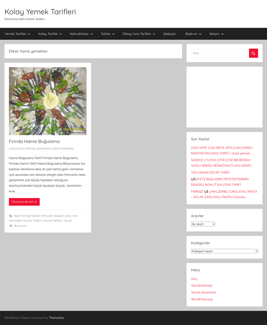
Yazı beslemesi (201, 285)
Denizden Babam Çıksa (56, 216)
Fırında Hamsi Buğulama (34, 141)
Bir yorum (20, 225)
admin (56, 148)
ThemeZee (56, 318)
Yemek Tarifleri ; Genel (57, 220)
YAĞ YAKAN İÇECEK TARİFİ (210, 172)
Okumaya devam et (24, 201)
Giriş (194, 279)
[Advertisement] (224, 97)
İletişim (217, 34)
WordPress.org (202, 299)
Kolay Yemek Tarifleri (40, 11)
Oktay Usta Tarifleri (139, 34)
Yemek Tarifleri (17, 34)
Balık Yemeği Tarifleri (27, 216)
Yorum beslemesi (203, 292)
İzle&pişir (169, 34)
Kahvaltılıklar (81, 34)
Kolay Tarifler (50, 34)
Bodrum (194, 34)
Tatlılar (108, 34)
